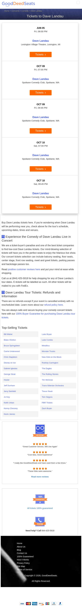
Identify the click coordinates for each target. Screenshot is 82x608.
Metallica (46, 346)
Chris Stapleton (10, 357)
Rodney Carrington (50, 363)
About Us (21, 547)
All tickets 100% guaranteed (40, 508)
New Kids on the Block (51, 357)
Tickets (40, 54)
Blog (19, 550)
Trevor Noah (47, 391)
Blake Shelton (10, 340)
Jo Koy (7, 397)
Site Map (21, 566)
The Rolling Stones (50, 374)
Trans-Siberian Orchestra (53, 385)
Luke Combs (47, 340)
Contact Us (22, 553)
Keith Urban (9, 403)
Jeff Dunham (9, 385)
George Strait (9, 374)
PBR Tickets (47, 403)
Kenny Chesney (11, 408)
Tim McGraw (47, 380)
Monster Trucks (48, 351)
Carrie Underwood (12, 351)
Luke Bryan (47, 334)
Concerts (15, 11)
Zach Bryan (47, 408)
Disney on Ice (10, 363)
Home (7, 11)
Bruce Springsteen (12, 346)
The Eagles (47, 368)
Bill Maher (8, 334)
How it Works (23, 560)
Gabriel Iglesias (10, 368)
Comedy (24, 11)
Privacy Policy (23, 563)
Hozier (7, 380)
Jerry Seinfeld (10, 391)
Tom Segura (47, 397)
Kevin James (9, 414)
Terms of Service (24, 569)
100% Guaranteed (25, 556)
